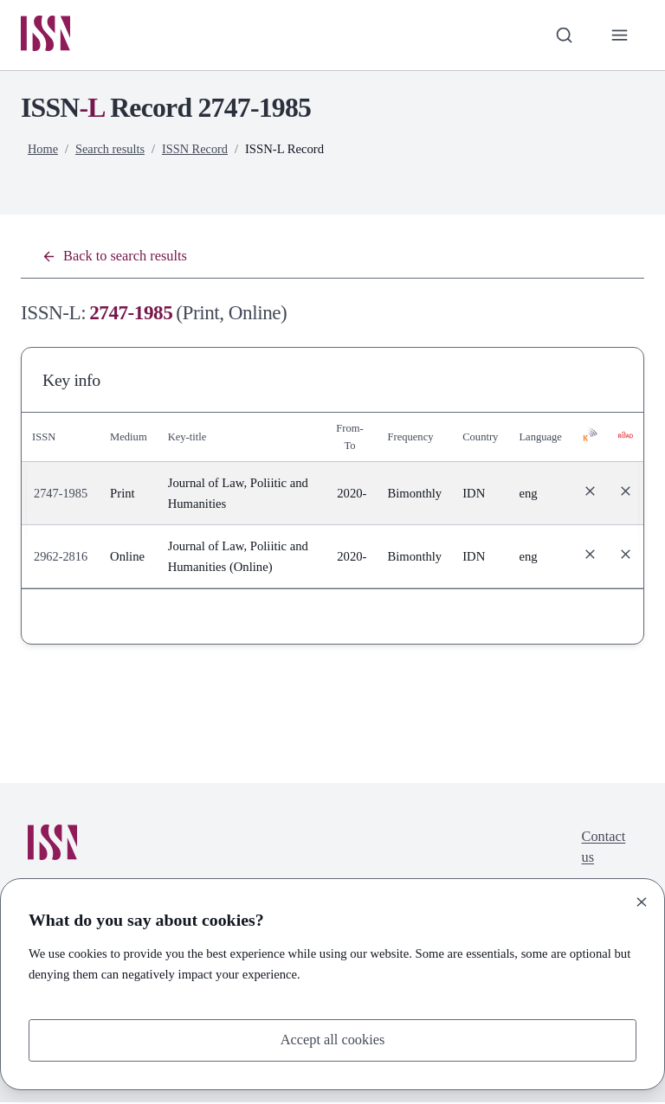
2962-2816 (61, 559)
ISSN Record (198, 150)
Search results (111, 150)
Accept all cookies (332, 1039)
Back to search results (117, 257)
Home (43, 150)
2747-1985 (61, 496)
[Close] (641, 900)
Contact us (602, 850)
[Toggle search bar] (562, 35)
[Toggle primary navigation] (619, 35)
